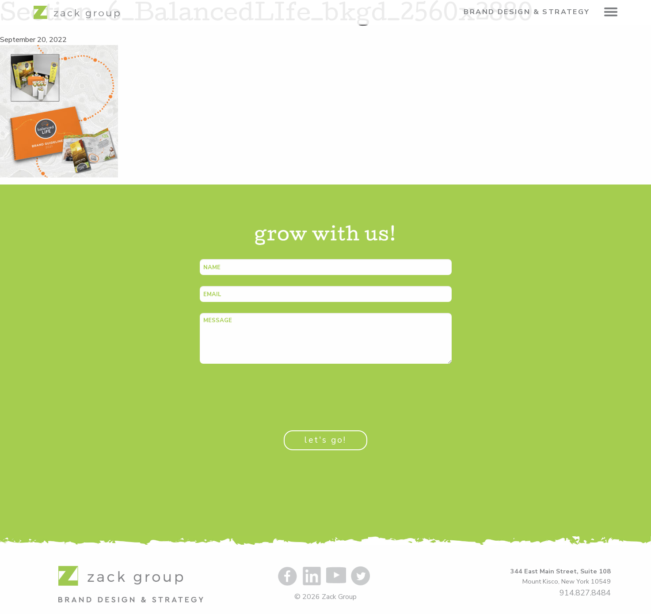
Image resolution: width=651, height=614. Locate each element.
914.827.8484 (585, 593)
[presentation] (267, 392)
